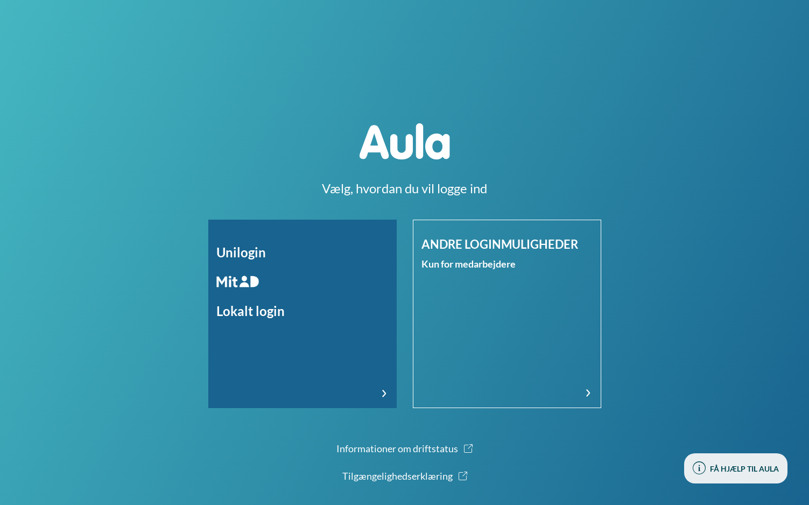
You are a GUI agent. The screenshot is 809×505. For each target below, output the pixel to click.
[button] (302, 314)
